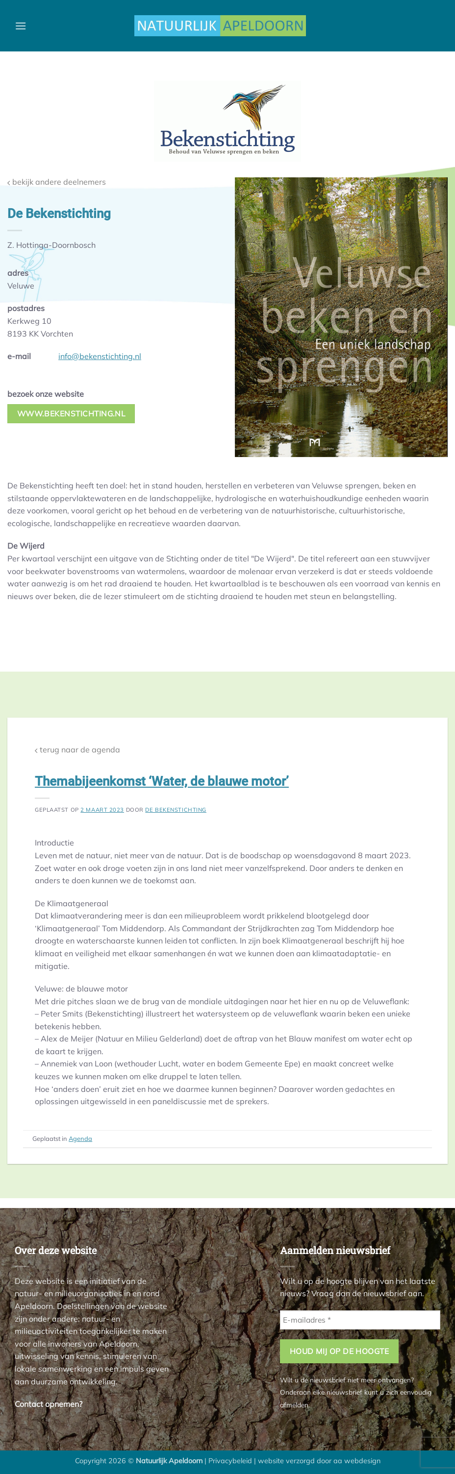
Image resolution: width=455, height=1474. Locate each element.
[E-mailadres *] (360, 1319)
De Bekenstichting (175, 809)
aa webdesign (356, 1460)
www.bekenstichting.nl (71, 413)
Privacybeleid (230, 1460)
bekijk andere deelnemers (56, 182)
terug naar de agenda (77, 749)
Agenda (80, 1138)
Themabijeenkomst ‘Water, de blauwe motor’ (162, 781)
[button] (20, 26)
